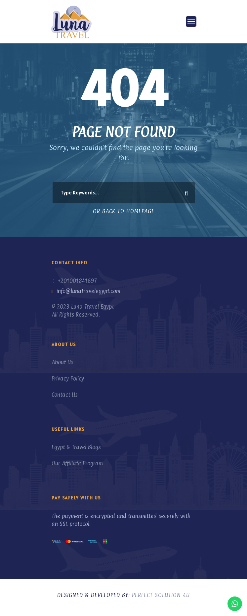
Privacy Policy (68, 378)
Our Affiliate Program (77, 463)
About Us (62, 362)
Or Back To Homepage (123, 211)
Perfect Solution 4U (161, 595)
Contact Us (65, 394)
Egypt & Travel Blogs (76, 447)
